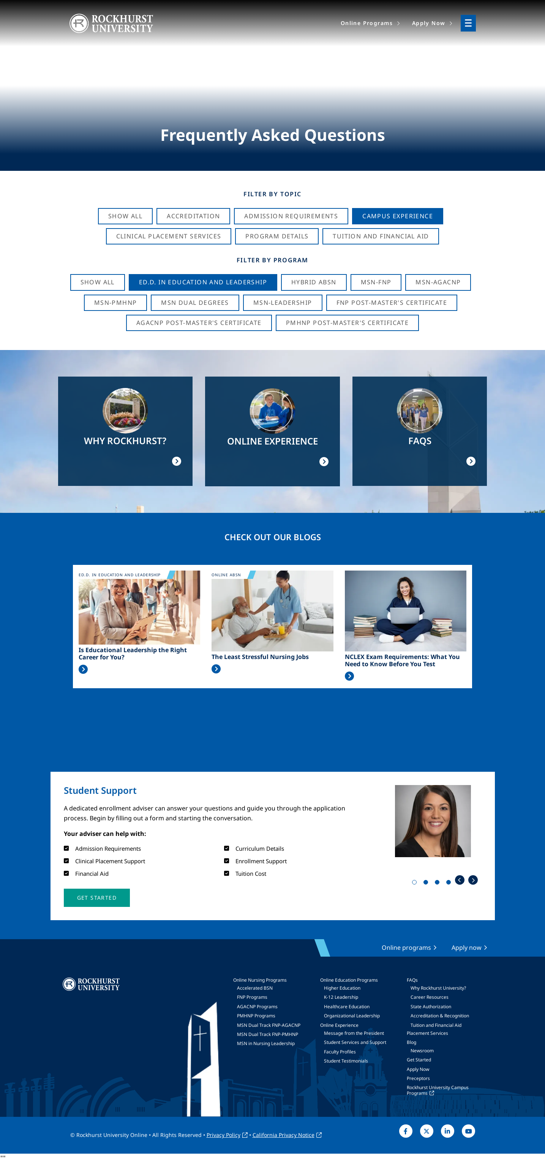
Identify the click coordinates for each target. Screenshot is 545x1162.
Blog (411, 1042)
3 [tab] (438, 884)
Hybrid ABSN (313, 282)
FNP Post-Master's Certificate (391, 302)
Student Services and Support (355, 1042)
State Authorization (431, 1006)
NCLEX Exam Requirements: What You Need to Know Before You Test (402, 660)
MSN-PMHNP (115, 302)
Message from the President (354, 1033)
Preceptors (418, 1078)
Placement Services (427, 1033)
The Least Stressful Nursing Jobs (260, 657)
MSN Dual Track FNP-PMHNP (267, 1034)
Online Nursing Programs (260, 980)
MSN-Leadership (282, 302)
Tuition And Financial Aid (381, 236)
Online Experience (339, 1025)
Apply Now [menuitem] (428, 23)
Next (473, 880)
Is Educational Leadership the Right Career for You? (133, 653)
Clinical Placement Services (168, 236)
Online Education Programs (349, 980)
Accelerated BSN (255, 988)
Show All (125, 216)
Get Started (419, 1059)
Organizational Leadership (352, 1015)
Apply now (467, 947)
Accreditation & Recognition (440, 1015)
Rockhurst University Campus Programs (438, 1090)
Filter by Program (272, 260)
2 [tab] (427, 884)
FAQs (412, 980)
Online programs (406, 947)
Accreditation (193, 216)
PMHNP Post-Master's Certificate (347, 322)
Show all (98, 282)
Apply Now (418, 1069)
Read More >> (83, 669)
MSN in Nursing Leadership (266, 1043)
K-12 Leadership (341, 997)
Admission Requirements (291, 216)
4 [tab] (450, 884)
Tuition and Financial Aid (436, 1025)
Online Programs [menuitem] (367, 23)
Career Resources (430, 997)
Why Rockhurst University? (438, 988)
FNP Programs (252, 997)
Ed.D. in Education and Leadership (203, 282)
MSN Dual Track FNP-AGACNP (268, 1025)
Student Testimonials (346, 1061)
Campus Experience (397, 216)
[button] (97, 898)
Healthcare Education (347, 1006)
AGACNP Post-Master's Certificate (199, 322)
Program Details (276, 236)
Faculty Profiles (340, 1051)
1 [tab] (416, 884)
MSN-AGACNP (438, 282)
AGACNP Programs (257, 1006)
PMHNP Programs (256, 1015)
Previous (459, 880)
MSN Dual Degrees (195, 302)
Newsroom (422, 1050)
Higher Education (342, 988)
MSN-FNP (376, 282)
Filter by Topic (272, 194)
